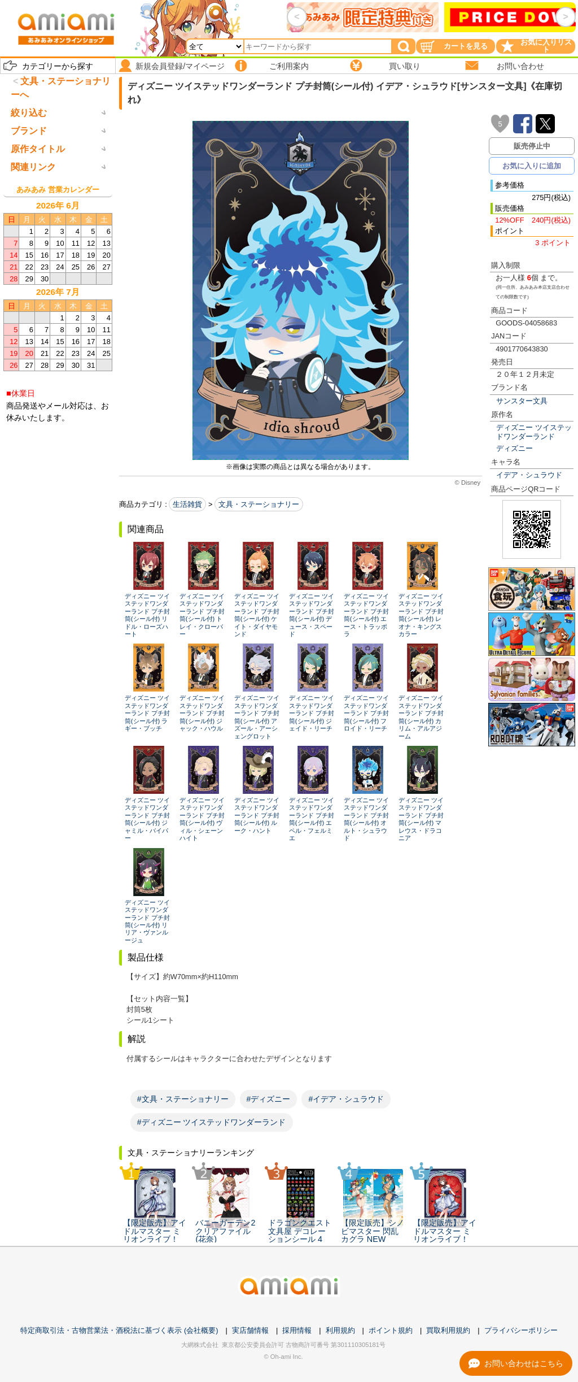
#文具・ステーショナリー (183, 1098)
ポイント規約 (391, 1330)
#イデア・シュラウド (346, 1098)
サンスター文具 (522, 401)
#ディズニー (269, 1098)
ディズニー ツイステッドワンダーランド (534, 431)
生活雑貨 (187, 504)
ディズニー (514, 448)
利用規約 (340, 1330)
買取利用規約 (448, 1330)
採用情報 (297, 1330)
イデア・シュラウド (529, 475)
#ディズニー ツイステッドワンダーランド (211, 1122)
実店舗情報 (250, 1330)
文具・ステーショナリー (258, 504)
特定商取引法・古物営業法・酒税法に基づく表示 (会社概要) (119, 1330)
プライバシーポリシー (521, 1330)
